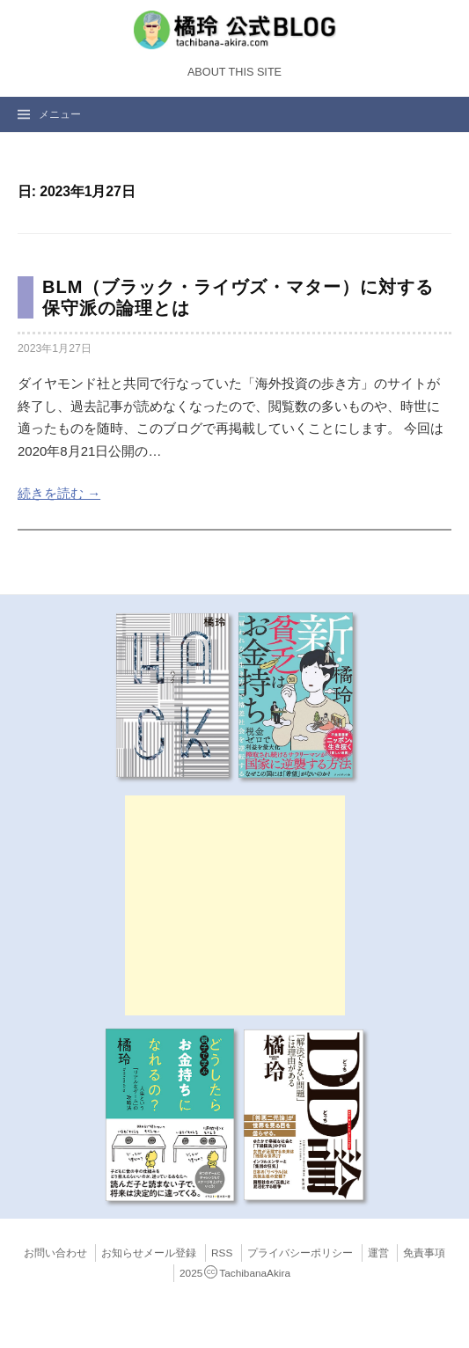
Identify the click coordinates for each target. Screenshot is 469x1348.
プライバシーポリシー (300, 1253)
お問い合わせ (55, 1253)
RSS (221, 1253)
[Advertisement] (235, 905)
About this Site (234, 72)
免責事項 (424, 1253)
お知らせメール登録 (148, 1253)
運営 (378, 1253)
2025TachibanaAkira (235, 1273)
